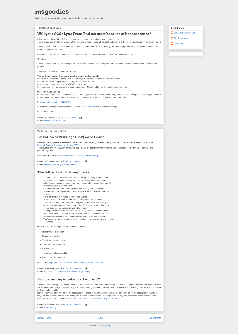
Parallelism (72, 271)
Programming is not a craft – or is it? (68, 279)
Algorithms (48, 271)
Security (73, 164)
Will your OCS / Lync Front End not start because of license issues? (94, 34)
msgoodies (52, 11)
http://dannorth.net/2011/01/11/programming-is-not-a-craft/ (94, 298)
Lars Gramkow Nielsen (184, 32)
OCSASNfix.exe (88, 107)
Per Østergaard (181, 38)
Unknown (178, 43)
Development (50, 164)
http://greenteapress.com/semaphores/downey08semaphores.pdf (74, 262)
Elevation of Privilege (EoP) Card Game (70, 137)
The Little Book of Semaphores (63, 172)
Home (100, 318)
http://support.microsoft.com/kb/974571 (54, 102)
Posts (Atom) (105, 326)
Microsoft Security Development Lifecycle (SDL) (58, 145)
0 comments (75, 161)
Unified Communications (55, 120)
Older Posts (155, 318)
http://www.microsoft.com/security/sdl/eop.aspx (78, 155)
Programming (63, 164)
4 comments (70, 117)
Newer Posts (44, 318)
